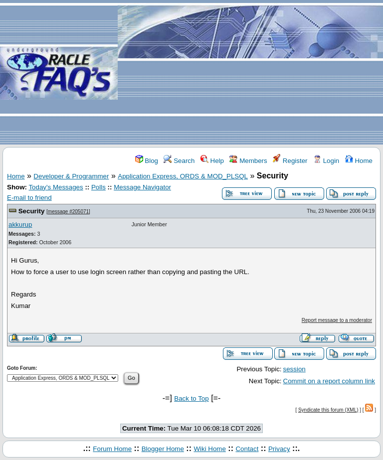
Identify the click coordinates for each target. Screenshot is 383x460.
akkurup (20, 224)
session (294, 369)
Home (359, 160)
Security (31, 211)
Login (326, 160)
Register (290, 160)
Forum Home (112, 449)
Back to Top (191, 398)
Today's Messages (55, 187)
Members (248, 160)
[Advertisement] (250, 73)
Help (212, 160)
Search (179, 160)
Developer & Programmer (71, 176)
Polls (98, 187)
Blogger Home (163, 449)
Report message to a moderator (337, 320)
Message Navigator (142, 187)
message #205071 (68, 211)
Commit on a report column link (329, 381)
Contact (246, 449)
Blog (146, 160)
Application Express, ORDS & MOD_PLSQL (183, 176)
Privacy (279, 449)
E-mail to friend (29, 197)
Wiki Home (209, 449)
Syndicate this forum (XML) (328, 410)
